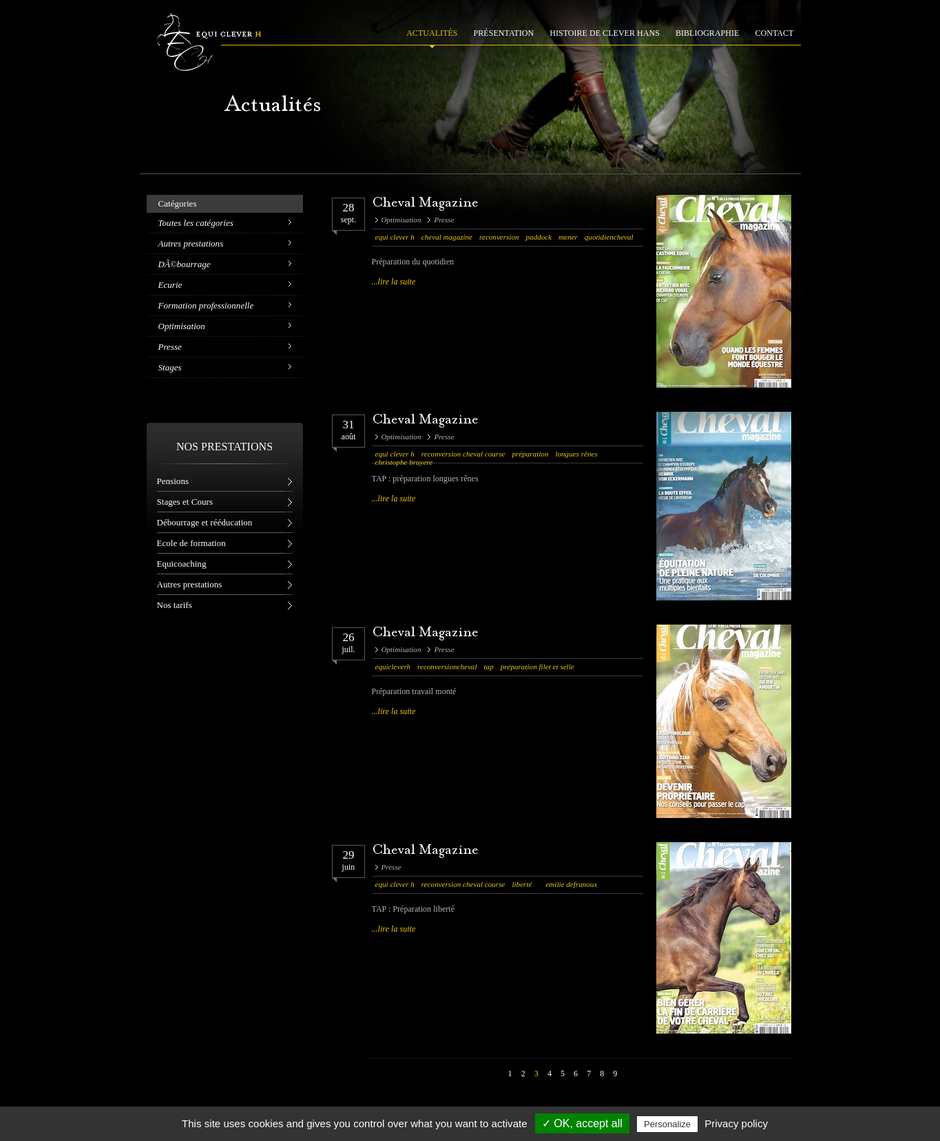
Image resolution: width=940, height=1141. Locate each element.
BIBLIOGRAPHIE (708, 33)
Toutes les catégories (195, 223)
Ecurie (170, 285)
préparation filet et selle (537, 666)
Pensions (173, 481)
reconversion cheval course (463, 454)
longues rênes (576, 454)
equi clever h (395, 237)
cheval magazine (446, 237)
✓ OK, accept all (582, 1123)
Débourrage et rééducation (205, 522)
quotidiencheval (609, 237)
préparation (530, 454)
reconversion (499, 237)
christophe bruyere (404, 462)
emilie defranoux (571, 884)
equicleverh (393, 666)
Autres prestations (191, 243)
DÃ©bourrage (184, 264)
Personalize (667, 1124)
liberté (522, 884)
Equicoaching (182, 563)
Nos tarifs (174, 605)
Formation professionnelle (206, 305)
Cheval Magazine (425, 203)
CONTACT (774, 33)
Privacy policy (736, 1123)
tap (489, 666)
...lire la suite (394, 281)
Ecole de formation (191, 543)
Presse (170, 347)
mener (568, 237)
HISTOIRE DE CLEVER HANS (605, 33)
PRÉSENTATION (504, 33)
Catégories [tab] (177, 203)
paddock (539, 237)
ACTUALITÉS (431, 33)
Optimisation (181, 326)
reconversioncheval (447, 666)
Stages (170, 367)
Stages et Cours (185, 501)
